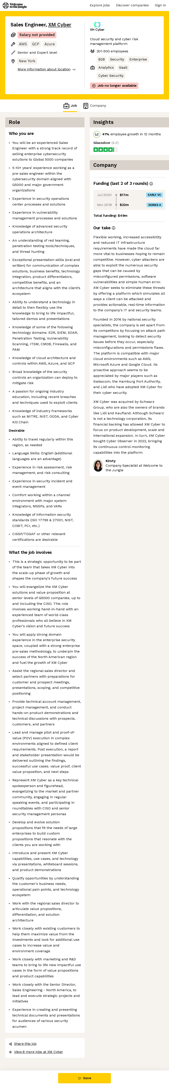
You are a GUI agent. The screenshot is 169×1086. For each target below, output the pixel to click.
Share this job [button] (23, 1044)
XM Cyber (59, 25)
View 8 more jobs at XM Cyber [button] (36, 1052)
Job (70, 105)
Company (94, 105)
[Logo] (15, 5)
